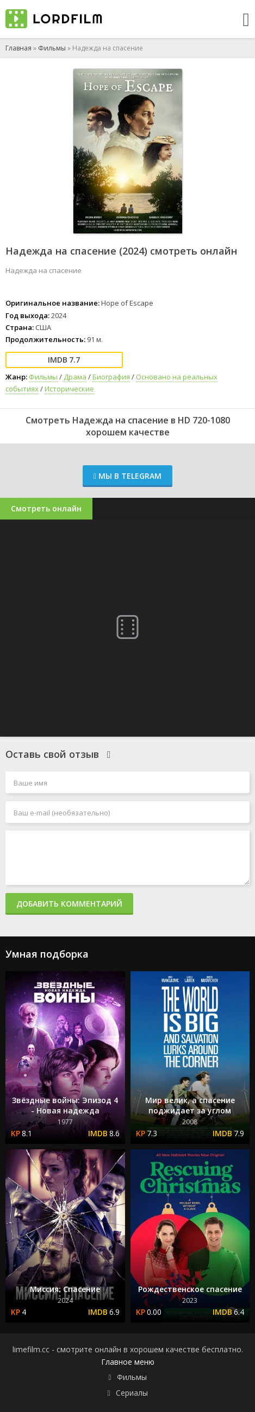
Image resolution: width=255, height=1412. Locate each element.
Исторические (69, 389)
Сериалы (132, 1393)
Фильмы (52, 48)
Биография (111, 377)
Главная (18, 48)
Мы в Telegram (127, 476)
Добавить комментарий (69, 903)
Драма (75, 377)
